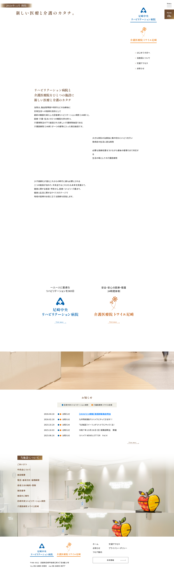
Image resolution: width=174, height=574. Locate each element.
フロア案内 (97, 551)
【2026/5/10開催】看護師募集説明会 (95, 413)
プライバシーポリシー (118, 547)
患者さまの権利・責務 (26, 484)
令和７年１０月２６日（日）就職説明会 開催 (98, 429)
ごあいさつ (22, 464)
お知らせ (140, 68)
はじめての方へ (143, 52)
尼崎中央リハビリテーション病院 (31, 500)
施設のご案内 (23, 495)
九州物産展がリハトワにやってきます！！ (95, 418)
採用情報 (110, 560)
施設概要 (21, 474)
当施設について (143, 58)
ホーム (95, 543)
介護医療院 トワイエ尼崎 (28, 505)
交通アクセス (142, 63)
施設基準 (21, 490)
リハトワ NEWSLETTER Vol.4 (93, 435)
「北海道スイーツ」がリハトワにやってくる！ (97, 424)
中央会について (24, 469)
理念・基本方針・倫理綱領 (28, 479)
